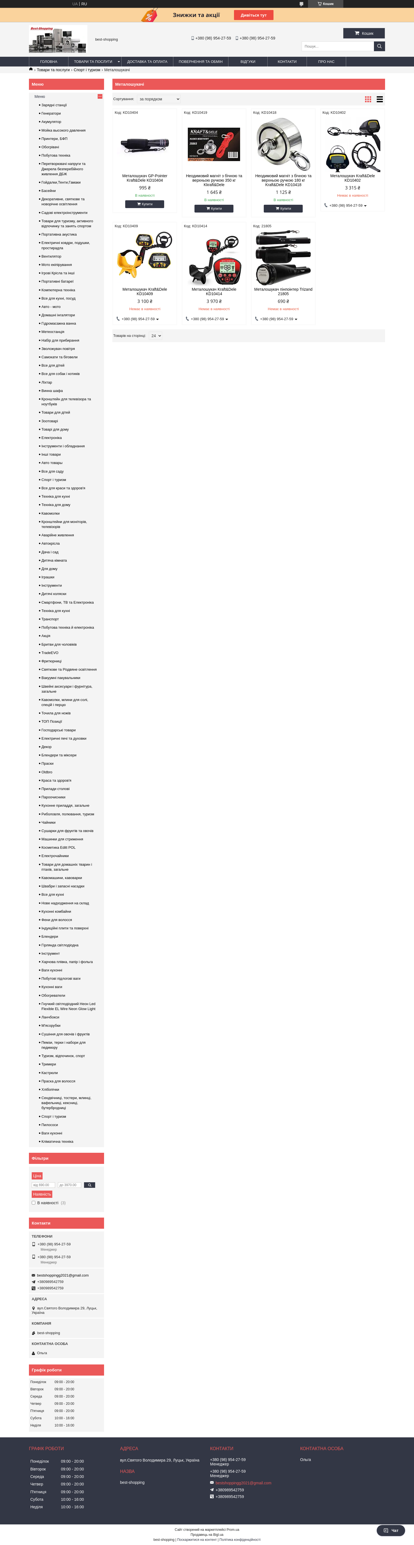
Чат (390, 1530)
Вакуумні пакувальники (60, 678)
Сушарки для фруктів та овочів (67, 831)
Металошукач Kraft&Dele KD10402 (352, 178)
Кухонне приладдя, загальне (65, 805)
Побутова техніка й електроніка (67, 627)
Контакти (287, 62)
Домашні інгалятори (58, 315)
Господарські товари (58, 730)
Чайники (48, 822)
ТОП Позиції (51, 721)
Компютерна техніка (58, 290)
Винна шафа (52, 391)
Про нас (326, 62)
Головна (48, 62)
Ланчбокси (50, 1017)
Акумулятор (51, 122)
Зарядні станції (54, 105)
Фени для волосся (56, 920)
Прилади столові (55, 789)
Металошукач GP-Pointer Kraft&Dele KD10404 (144, 178)
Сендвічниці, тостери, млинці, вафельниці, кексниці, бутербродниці (66, 1103)
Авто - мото (51, 307)
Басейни (48, 191)
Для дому (49, 569)
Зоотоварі (49, 421)
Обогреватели (53, 995)
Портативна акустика (59, 234)
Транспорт (50, 619)
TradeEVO (49, 653)
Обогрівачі (50, 147)
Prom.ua (233, 1530)
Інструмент (50, 953)
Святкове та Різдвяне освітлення (69, 669)
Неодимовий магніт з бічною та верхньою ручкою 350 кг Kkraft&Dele (214, 180)
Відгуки (248, 62)
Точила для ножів (56, 713)
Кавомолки (50, 513)
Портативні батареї (57, 281)
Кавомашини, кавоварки (61, 878)
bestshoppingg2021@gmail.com (63, 1275)
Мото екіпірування (56, 265)
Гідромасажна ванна (58, 323)
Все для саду (52, 471)
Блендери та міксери (59, 755)
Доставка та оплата (147, 62)
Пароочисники (53, 797)
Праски (47, 763)
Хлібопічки (50, 1089)
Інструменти (51, 585)
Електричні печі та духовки (64, 738)
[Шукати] (379, 46)
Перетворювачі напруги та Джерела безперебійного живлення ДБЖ (63, 169)
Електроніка (51, 438)
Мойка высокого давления (63, 130)
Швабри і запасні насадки (62, 886)
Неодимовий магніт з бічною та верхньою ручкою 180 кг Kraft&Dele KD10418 (283, 180)
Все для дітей (53, 365)
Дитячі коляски (53, 594)
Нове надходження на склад (65, 903)
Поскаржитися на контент (197, 1540)
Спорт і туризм (87, 70)
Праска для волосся (58, 1081)
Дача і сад (49, 552)
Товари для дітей (55, 412)
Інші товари (51, 454)
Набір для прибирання (60, 340)
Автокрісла (50, 543)
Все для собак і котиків (60, 374)
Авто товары (52, 463)
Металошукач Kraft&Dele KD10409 (144, 291)
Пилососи (49, 1125)
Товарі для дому (55, 429)
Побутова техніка (55, 155)
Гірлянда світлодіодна (59, 945)
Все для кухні (52, 894)
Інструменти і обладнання (63, 446)
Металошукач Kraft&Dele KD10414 (214, 291)
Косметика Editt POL (58, 847)
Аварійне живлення (57, 535)
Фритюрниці (51, 661)
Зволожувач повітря (58, 349)
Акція (45, 636)
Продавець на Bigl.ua (207, 1535)
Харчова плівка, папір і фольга (67, 962)
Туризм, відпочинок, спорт (63, 1056)
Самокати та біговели (59, 357)
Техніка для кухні (55, 496)
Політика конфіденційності (240, 1540)
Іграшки (47, 577)
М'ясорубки (50, 1025)
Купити (147, 204)
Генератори (51, 113)
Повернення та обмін (201, 62)
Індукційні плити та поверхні (64, 928)
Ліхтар (46, 382)
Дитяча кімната (54, 560)
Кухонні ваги (51, 987)
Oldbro (46, 772)
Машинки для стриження (62, 839)
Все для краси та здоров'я (63, 488)
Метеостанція (52, 332)
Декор (46, 747)
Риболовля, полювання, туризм (67, 814)
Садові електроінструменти (64, 213)
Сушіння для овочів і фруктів (65, 1034)
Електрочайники (55, 856)
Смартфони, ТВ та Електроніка (67, 602)
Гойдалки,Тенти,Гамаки (61, 182)
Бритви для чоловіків (59, 644)
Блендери (49, 936)
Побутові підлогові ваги (60, 978)
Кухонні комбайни (56, 911)
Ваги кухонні (51, 970)
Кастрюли (49, 1073)
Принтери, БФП (54, 139)
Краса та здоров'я (56, 780)
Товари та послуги (93, 62)
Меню (39, 96)
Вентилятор (51, 256)
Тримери (48, 1064)
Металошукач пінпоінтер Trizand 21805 (283, 291)
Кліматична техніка (57, 1141)
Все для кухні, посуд (58, 298)
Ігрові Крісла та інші (58, 273)
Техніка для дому (55, 505)
